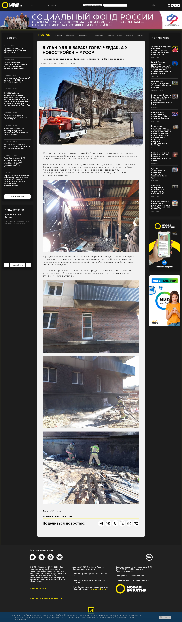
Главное (44, 34)
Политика (58, 35)
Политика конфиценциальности (45, 598)
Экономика (155, 148)
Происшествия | (49, 64)
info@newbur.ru (98, 589)
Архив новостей (37, 588)
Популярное (160, 37)
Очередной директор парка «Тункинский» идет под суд (161, 84)
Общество (70, 35)
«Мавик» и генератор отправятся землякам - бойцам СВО (158, 189)
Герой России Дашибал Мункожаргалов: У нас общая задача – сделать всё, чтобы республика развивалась (16, 180)
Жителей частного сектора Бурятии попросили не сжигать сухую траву (16, 132)
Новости (11, 37)
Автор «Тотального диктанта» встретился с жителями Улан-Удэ (17, 146)
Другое (140, 35)
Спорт (120, 35)
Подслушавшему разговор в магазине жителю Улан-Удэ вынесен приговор (15, 65)
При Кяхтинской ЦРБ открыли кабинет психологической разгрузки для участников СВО (14, 162)
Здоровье (99, 35)
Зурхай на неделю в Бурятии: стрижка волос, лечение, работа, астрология (161, 50)
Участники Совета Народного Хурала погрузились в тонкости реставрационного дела (161, 100)
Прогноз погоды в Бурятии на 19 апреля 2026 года (15, 117)
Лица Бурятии (14, 210)
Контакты (129, 35)
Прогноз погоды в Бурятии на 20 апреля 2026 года (16, 51)
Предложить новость (92, 5)
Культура (110, 35)
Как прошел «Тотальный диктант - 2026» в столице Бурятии (17, 80)
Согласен (165, 617)
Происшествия (84, 35)
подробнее (17, 265)
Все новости (17, 196)
